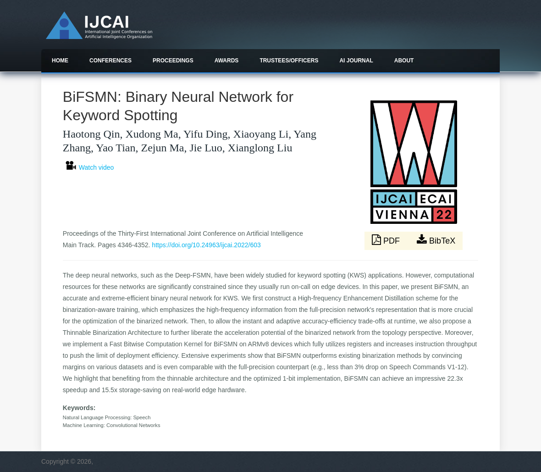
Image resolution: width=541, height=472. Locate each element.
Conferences (110, 60)
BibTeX (436, 239)
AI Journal (356, 60)
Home (60, 60)
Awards (227, 60)
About (404, 60)
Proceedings (173, 60)
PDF (387, 239)
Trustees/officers (288, 60)
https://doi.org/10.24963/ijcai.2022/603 (206, 245)
